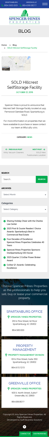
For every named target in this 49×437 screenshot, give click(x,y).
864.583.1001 (18, 330)
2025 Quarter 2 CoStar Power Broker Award (24, 259)
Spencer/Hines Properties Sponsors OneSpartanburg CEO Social (23, 251)
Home (4, 45)
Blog (15, 45)
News (29, 137)
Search (5, 173)
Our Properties (39, 434)
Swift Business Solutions (31, 420)
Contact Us (25, 434)
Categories (7, 203)
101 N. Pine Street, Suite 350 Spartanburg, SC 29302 (24, 360)
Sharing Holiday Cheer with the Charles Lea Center (25, 222)
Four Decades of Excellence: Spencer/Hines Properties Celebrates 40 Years (25, 242)
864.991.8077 (18, 401)
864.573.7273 (18, 367)
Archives (6, 188)
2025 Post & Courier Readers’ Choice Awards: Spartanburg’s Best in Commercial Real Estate (24, 231)
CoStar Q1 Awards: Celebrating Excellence (21, 266)
